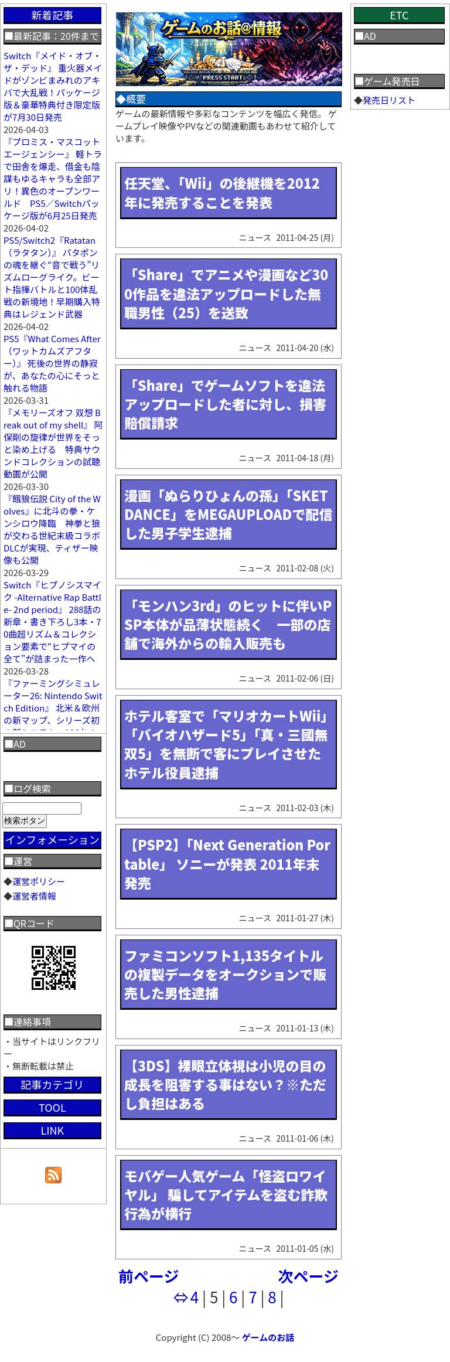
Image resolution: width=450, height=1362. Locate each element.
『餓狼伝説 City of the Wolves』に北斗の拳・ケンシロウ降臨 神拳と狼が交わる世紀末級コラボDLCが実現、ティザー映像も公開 (52, 529)
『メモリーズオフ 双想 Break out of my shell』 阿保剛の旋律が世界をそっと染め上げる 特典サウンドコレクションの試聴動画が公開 (53, 443)
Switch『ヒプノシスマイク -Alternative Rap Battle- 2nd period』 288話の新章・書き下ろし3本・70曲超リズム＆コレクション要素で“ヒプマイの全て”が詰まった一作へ (52, 621)
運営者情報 (34, 896)
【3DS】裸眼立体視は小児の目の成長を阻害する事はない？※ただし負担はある (225, 1084)
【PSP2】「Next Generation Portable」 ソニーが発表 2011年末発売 (227, 863)
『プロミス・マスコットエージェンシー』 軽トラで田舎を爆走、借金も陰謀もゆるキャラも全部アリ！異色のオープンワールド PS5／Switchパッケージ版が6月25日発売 (53, 178)
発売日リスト (389, 100)
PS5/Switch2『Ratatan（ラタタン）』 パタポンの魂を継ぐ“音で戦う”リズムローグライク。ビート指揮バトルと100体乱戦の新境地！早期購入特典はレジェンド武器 (52, 277)
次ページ (308, 1275)
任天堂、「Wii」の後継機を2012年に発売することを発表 (222, 192)
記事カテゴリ (52, 1084)
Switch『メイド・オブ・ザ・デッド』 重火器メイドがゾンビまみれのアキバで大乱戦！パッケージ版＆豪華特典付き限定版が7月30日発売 (53, 86)
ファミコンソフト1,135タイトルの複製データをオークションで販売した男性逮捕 (225, 974)
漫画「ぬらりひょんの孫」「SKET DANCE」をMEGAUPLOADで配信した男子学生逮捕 (228, 514)
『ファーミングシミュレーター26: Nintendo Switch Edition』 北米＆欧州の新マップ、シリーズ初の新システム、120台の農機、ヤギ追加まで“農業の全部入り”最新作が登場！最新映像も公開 (53, 726)
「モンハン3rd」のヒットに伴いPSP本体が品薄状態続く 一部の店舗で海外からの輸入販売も (228, 624)
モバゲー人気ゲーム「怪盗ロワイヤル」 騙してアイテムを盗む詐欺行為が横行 (226, 1194)
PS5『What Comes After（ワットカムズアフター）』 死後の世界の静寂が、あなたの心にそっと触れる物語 (52, 363)
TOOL (52, 1107)
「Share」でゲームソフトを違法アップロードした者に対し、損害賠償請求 (225, 404)
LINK (52, 1130)
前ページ (148, 1275)
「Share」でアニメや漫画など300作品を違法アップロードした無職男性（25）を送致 (226, 293)
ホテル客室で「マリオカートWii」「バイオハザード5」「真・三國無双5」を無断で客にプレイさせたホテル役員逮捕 (226, 744)
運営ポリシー (38, 881)
